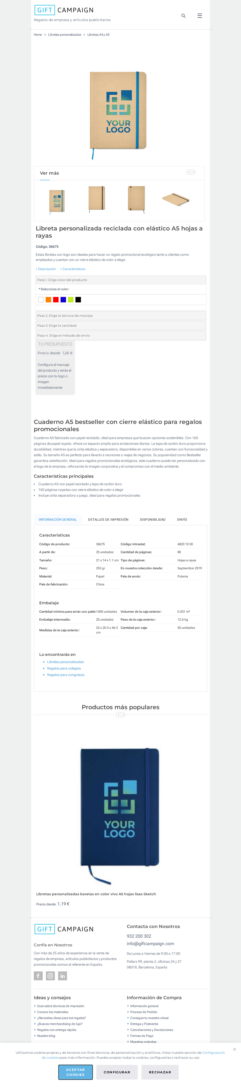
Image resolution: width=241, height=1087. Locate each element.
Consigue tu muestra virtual (149, 1023)
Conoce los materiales (52, 1017)
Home (38, 34)
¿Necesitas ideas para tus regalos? (61, 1023)
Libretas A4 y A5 (98, 34)
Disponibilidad (153, 524)
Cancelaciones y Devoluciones (151, 1035)
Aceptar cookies (75, 1072)
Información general (144, 1011)
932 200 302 (139, 941)
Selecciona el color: (53, 294)
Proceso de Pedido (143, 1017)
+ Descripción (46, 274)
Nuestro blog (46, 1041)
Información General (58, 524)
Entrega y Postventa (144, 1029)
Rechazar (160, 1072)
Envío (182, 524)
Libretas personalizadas (64, 34)
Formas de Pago (141, 1041)
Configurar (117, 1072)
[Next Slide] (193, 172)
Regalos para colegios (64, 673)
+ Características (72, 274)
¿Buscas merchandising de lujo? (59, 1029)
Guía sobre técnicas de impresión (60, 1011)
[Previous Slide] (188, 172)
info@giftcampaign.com (150, 948)
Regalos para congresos (65, 680)
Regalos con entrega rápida (56, 1035)
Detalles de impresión (108, 524)
